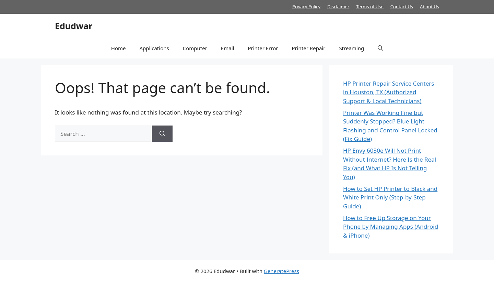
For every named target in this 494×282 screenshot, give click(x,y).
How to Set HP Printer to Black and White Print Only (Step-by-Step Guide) (390, 197)
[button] (380, 48)
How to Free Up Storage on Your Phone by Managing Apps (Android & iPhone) (390, 226)
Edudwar (73, 26)
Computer (195, 48)
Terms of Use (370, 6)
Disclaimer (338, 6)
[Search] (162, 134)
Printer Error (263, 48)
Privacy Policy (306, 6)
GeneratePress (281, 271)
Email (227, 48)
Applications (154, 48)
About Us (429, 6)
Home (118, 48)
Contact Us (401, 6)
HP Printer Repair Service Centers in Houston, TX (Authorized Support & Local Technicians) (388, 92)
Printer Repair (308, 48)
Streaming (351, 48)
